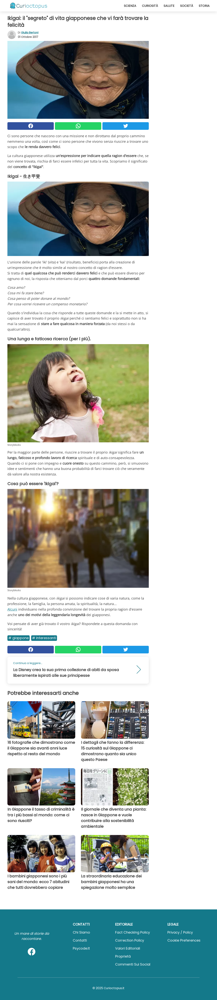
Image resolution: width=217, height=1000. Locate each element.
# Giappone (18, 638)
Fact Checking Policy (132, 932)
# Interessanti (44, 638)
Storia (204, 6)
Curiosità (150, 6)
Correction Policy (129, 940)
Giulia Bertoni (29, 32)
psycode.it (81, 948)
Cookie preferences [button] (183, 940)
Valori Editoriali (127, 948)
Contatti (80, 940)
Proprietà (123, 956)
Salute (169, 6)
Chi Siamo (81, 932)
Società (186, 6)
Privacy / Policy (180, 932)
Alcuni (12, 609)
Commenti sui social (132, 964)
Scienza (130, 6)
